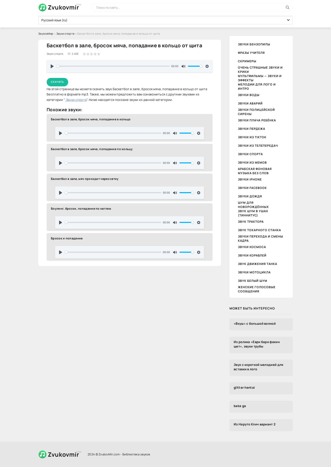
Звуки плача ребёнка (257, 120)
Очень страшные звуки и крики (260, 69)
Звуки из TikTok (252, 137)
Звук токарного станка (259, 230)
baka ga (240, 406)
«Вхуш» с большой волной (255, 323)
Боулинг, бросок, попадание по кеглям (81, 208)
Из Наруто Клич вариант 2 (254, 424)
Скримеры (247, 61)
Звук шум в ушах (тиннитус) (253, 213)
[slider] (113, 66)
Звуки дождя (250, 196)
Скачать (57, 82)
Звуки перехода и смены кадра (260, 238)
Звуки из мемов (252, 162)
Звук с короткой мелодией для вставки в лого (258, 366)
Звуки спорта (65, 33)
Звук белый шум (252, 281)
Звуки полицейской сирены (256, 112)
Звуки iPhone (250, 179)
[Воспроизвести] (52, 66)
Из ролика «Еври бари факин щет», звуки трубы (257, 344)
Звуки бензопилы (254, 44)
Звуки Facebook (252, 188)
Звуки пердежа (251, 129)
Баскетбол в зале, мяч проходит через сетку (85, 179)
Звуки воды (248, 95)
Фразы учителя (251, 53)
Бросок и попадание (67, 238)
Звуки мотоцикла (254, 272)
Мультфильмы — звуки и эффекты (260, 78)
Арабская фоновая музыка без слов (255, 171)
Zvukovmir (63, 7)
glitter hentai (244, 387)
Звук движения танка (257, 264)
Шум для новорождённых (253, 205)
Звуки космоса (252, 247)
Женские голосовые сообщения (256, 289)
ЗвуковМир (45, 33)
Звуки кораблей (252, 255)
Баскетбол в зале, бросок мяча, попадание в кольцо (91, 119)
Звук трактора (251, 222)
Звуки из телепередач (258, 146)
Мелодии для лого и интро (257, 86)
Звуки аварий (250, 103)
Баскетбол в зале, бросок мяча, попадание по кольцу (92, 149)
